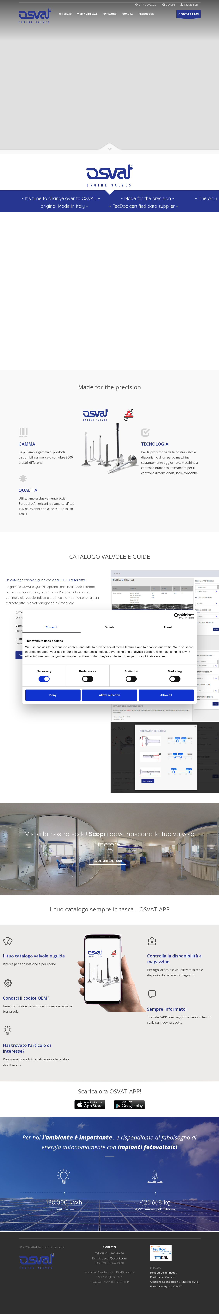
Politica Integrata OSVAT (166, 1286)
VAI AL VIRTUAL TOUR (107, 861)
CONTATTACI (188, 15)
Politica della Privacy (163, 1272)
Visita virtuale (87, 14)
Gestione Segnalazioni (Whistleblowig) (174, 1281)
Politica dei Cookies (162, 1277)
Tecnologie (146, 14)
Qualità (127, 14)
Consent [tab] (51, 627)
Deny (53, 695)
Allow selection (109, 695)
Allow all (166, 695)
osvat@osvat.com (114, 1258)
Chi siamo (65, 14)
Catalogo (110, 14)
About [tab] (167, 627)
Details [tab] (109, 627)
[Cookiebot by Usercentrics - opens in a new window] (177, 616)
